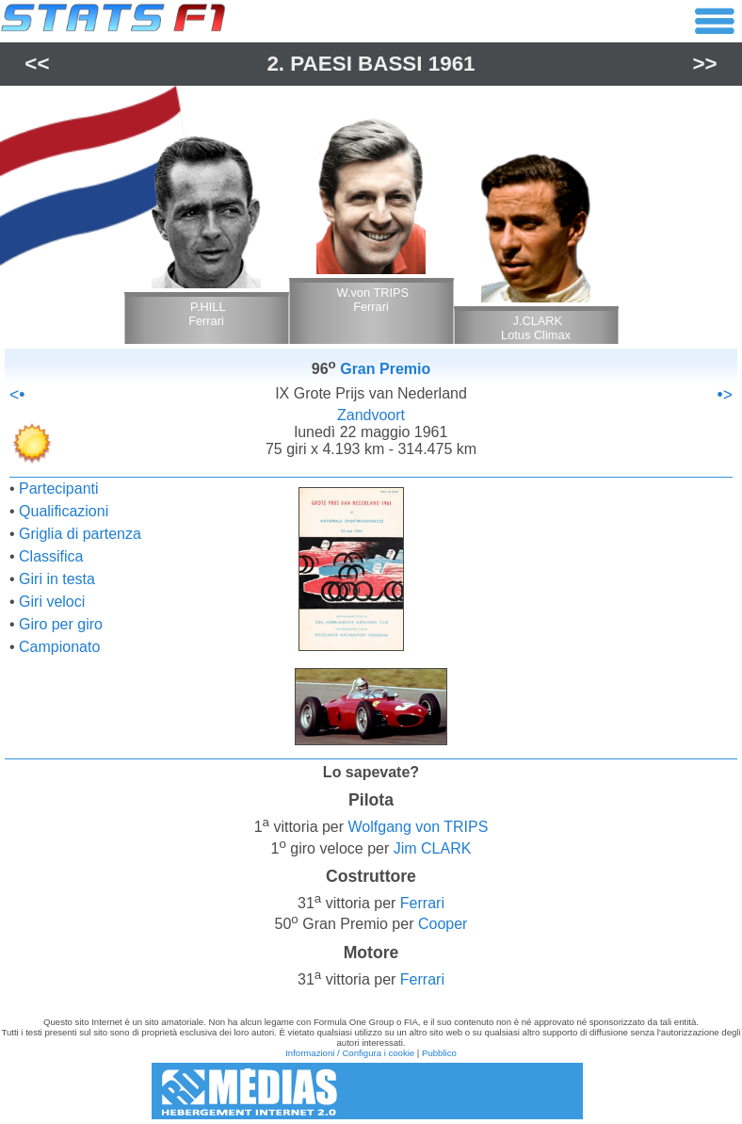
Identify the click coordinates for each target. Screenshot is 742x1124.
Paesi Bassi (356, 63)
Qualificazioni (63, 511)
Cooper (442, 925)
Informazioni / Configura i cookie (349, 1053)
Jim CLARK (433, 848)
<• (16, 394)
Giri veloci (52, 602)
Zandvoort (371, 415)
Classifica (51, 556)
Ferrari (422, 903)
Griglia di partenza (80, 534)
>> (705, 63)
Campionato (59, 647)
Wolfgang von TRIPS (418, 828)
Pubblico (439, 1053)
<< (36, 63)
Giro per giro (61, 624)
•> (725, 394)
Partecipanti (59, 489)
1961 (452, 63)
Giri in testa (57, 579)
